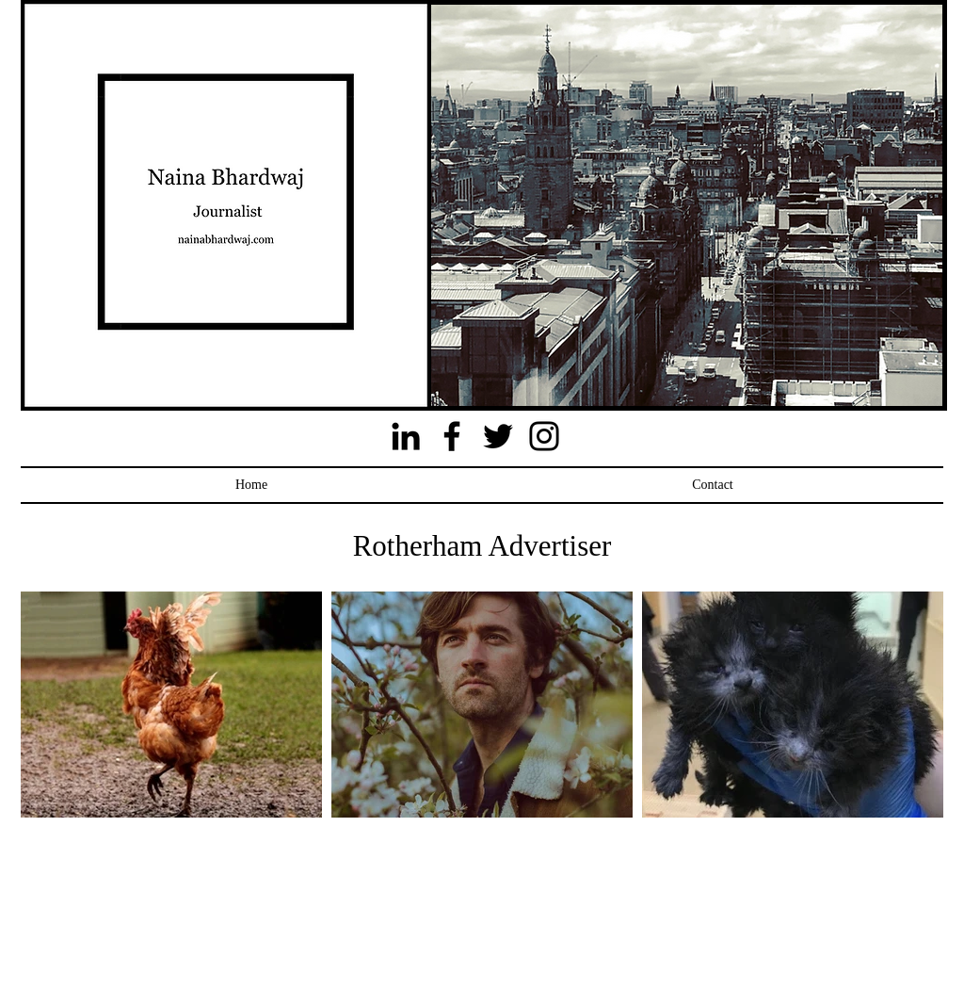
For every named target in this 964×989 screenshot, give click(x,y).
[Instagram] (544, 436)
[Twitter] (498, 436)
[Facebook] (452, 436)
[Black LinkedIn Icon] (406, 436)
